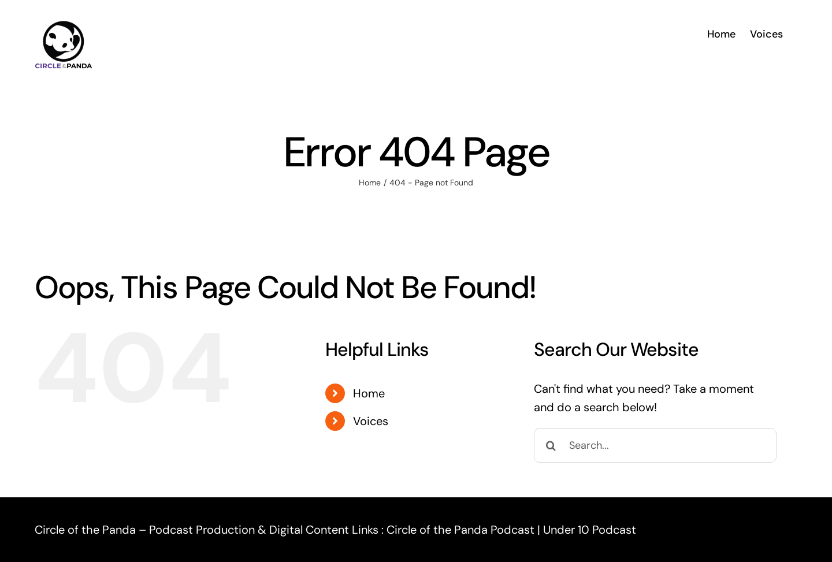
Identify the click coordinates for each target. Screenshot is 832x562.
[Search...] (655, 445)
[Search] (551, 445)
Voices (370, 421)
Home (369, 393)
